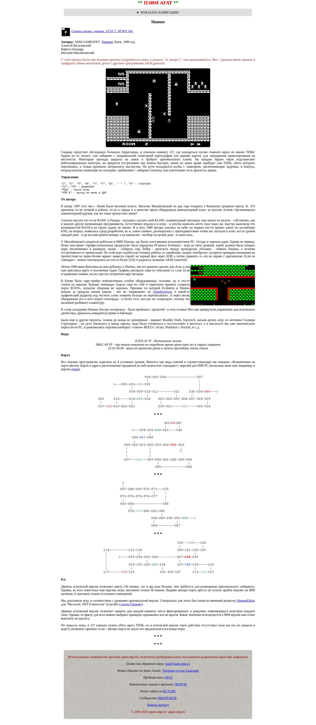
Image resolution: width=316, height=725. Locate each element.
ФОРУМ (181, 686)
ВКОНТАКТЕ (167, 700)
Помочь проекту (158, 707)
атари (75, 371)
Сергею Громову (130, 606)
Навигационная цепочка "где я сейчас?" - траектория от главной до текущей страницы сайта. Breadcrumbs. (158, 12)
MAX (169, 680)
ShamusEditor (246, 603)
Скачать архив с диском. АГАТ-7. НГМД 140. (102, 31)
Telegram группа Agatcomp (180, 673)
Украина (107, 42)
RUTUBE (169, 693)
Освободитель (162, 294)
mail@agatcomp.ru (177, 666)
